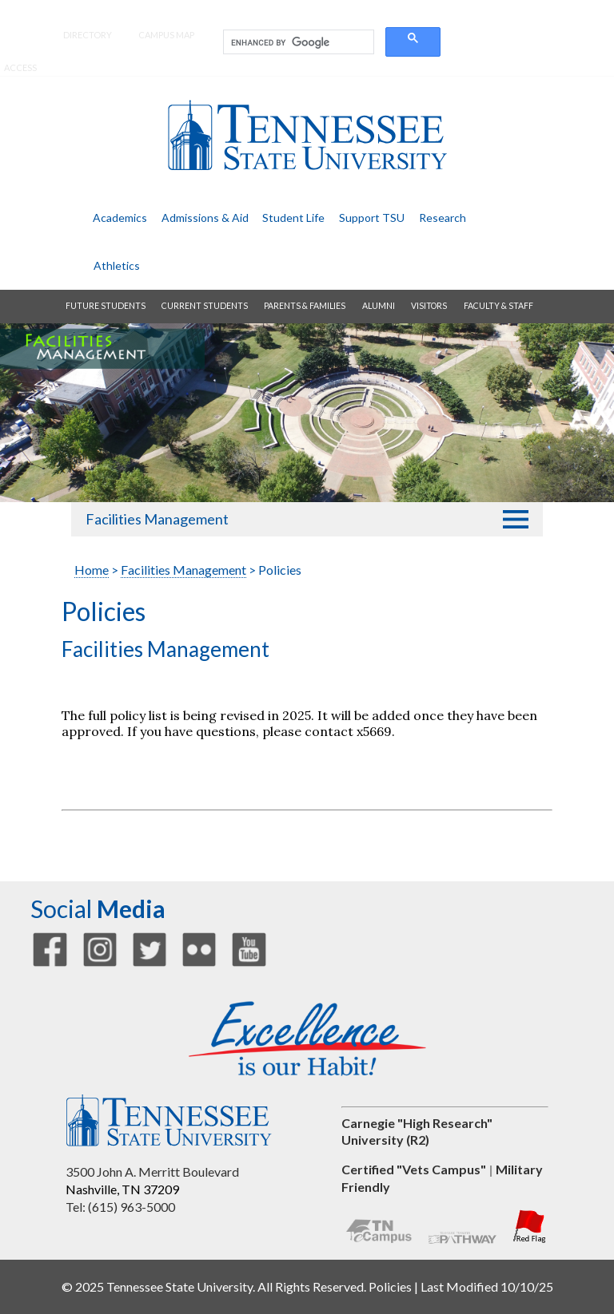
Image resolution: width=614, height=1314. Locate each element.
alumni (378, 306)
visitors (429, 306)
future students (106, 306)
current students (204, 306)
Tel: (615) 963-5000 (120, 1206)
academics (120, 217)
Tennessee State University (307, 135)
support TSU (372, 217)
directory (87, 35)
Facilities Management (157, 519)
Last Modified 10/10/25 (487, 1286)
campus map (166, 35)
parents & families (304, 306)
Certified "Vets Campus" (413, 1169)
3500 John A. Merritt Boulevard (152, 1171)
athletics (117, 265)
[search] (297, 42)
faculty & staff (498, 306)
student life (293, 217)
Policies (390, 1286)
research (442, 217)
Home (91, 569)
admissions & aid (205, 217)
